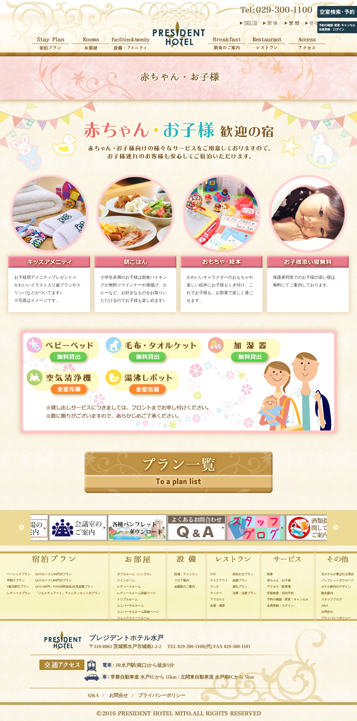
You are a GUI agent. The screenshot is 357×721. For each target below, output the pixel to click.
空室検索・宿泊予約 (280, 593)
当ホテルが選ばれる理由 (337, 574)
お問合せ (327, 611)
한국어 (313, 23)
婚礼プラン (240, 586)
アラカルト (217, 599)
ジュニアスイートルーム (133, 618)
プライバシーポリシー (336, 618)
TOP (213, 574)
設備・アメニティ (131, 40)
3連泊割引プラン (18, 586)
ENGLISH (249, 23)
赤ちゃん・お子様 (279, 580)
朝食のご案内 (227, 40)
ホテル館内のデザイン (336, 586)
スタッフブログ (331, 599)
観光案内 (327, 593)
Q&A (324, 605)
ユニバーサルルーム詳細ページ (138, 611)
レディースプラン (19, 593)
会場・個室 (217, 605)
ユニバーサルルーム (130, 605)
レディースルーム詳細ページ (136, 593)
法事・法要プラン (244, 593)
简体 (270, 23)
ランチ (214, 586)
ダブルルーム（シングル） (135, 574)
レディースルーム (129, 586)
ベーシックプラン (19, 574)
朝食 (270, 574)
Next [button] (336, 528)
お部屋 (91, 40)
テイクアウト (219, 580)
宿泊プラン (51, 40)
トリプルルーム (127, 599)
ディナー (216, 593)
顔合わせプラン (243, 574)
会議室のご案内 (184, 586)
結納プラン (240, 580)
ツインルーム (126, 580)
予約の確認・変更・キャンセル (287, 599)
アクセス (307, 40)
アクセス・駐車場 (279, 586)
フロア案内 (181, 580)
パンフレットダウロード (337, 580)
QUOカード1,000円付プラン (53, 580)
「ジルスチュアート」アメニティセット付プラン (67, 593)
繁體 (292, 23)
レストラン (267, 40)
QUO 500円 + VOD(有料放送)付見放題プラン (64, 586)
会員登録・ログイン (280, 605)
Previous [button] (22, 528)
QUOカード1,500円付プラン (53, 574)
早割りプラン (16, 580)
